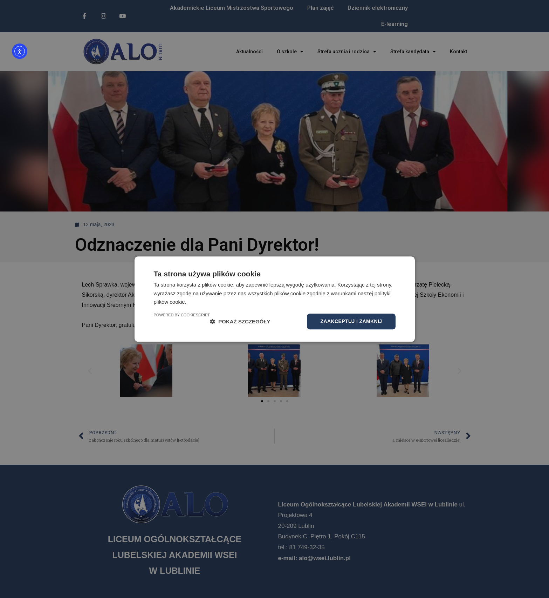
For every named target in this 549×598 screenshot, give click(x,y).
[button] (240, 321)
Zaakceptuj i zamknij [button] (351, 321)
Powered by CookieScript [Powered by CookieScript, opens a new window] (182, 315)
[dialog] (274, 299)
